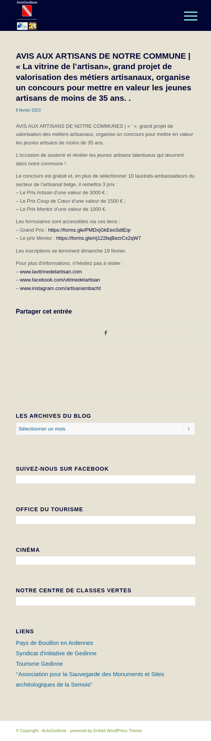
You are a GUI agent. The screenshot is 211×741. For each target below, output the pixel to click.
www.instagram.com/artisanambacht (60, 288)
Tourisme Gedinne (39, 663)
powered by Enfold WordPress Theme (106, 730)
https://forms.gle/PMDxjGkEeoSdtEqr (89, 230)
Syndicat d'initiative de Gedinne (56, 653)
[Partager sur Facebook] (105, 333)
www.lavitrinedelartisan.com (51, 272)
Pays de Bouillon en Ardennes (54, 642)
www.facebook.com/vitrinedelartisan (60, 280)
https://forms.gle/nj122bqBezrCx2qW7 (98, 238)
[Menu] (184, 16)
